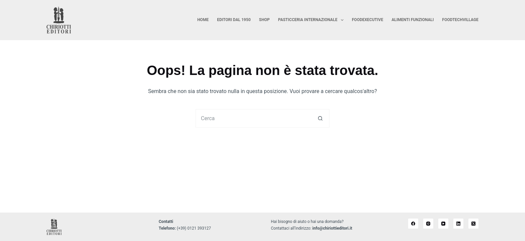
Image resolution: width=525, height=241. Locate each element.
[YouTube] (443, 224)
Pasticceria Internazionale (312, 20)
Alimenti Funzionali (412, 19)
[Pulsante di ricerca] (320, 118)
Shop (264, 19)
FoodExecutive (367, 19)
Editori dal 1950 (233, 19)
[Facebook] (413, 224)
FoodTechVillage (460, 19)
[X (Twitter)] (473, 224)
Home (203, 19)
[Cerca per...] (253, 118)
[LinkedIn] (458, 224)
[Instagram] (428, 224)
